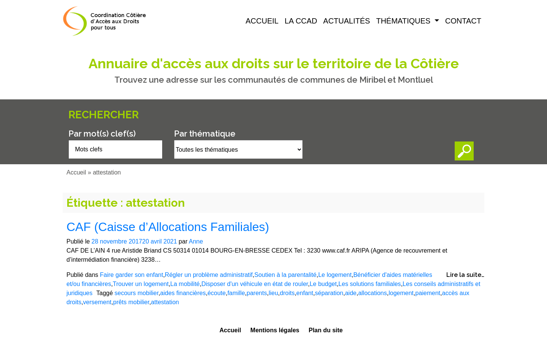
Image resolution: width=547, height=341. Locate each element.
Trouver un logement (141, 284)
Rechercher (103, 114)
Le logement (335, 275)
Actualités (346, 21)
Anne (196, 241)
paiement (427, 293)
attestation (165, 302)
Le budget (323, 284)
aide (350, 293)
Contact (463, 21)
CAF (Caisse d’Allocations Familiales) (167, 227)
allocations (372, 293)
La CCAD (301, 21)
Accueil (262, 21)
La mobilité (184, 284)
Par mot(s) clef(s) (102, 133)
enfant (304, 293)
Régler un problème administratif (209, 275)
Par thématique (205, 133)
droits (287, 293)
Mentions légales (274, 330)
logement (401, 293)
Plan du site (325, 330)
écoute (216, 293)
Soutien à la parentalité (286, 275)
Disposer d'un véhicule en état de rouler (254, 284)
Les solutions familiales (369, 284)
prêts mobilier (131, 302)
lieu (273, 293)
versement (97, 302)
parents (257, 293)
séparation (329, 293)
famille (236, 293)
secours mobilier (137, 293)
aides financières (183, 293)
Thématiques (404, 21)
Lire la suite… (465, 274)
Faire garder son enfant (131, 275)
